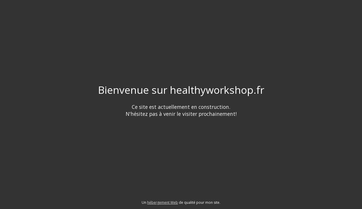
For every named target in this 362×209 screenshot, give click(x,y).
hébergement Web (162, 202)
